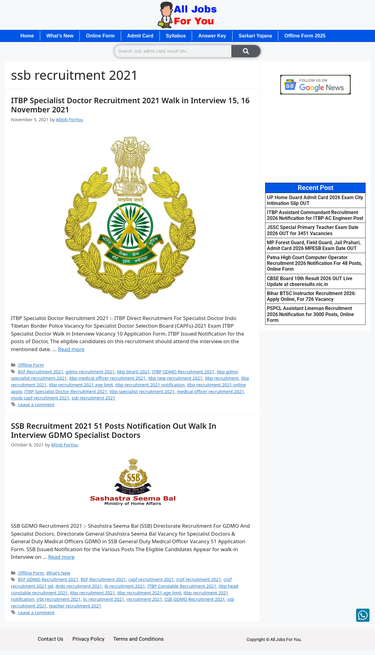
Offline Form (31, 365)
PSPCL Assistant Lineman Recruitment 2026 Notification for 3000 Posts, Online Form (310, 314)
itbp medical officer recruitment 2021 (107, 378)
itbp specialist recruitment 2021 (142, 391)
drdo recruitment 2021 (78, 586)
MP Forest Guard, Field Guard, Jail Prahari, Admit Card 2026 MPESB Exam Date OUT (314, 245)
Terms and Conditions (139, 639)
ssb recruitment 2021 (93, 398)
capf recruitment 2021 (151, 579)
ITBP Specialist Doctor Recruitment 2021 (65, 391)
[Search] (246, 51)
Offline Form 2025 (305, 35)
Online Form (100, 35)
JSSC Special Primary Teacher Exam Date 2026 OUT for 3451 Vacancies (313, 230)
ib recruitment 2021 (124, 586)
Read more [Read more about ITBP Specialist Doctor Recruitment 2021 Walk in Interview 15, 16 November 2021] (71, 349)
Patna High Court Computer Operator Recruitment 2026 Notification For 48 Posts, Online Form (314, 263)
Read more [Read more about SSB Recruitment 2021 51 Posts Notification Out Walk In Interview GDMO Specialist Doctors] (61, 556)
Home (27, 35)
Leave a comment (36, 404)
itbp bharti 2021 (133, 372)
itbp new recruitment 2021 (175, 378)
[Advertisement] (315, 138)
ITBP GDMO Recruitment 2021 (183, 372)
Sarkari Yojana (255, 35)
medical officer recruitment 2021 (210, 391)
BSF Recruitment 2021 (40, 372)
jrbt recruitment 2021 (59, 599)
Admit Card (140, 35)
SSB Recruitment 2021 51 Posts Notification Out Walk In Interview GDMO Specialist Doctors (113, 430)
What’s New (59, 35)
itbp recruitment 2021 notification (149, 385)
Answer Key (212, 35)
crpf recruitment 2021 (198, 579)
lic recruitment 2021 (103, 599)
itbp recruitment (222, 378)
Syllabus (176, 35)
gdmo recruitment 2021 (90, 372)
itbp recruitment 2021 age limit (81, 385)
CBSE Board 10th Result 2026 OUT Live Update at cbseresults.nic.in (309, 281)
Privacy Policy (88, 639)
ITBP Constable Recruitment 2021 (181, 586)
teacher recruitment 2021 (75, 606)
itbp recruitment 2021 (92, 593)
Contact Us (50, 639)
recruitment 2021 (144, 599)
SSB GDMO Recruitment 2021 (195, 599)
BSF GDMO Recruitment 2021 (48, 579)
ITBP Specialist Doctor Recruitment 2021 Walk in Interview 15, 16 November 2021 (130, 104)
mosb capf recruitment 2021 (40, 398)
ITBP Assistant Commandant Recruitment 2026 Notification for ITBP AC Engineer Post (315, 215)
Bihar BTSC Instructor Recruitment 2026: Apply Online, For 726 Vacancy (311, 296)
